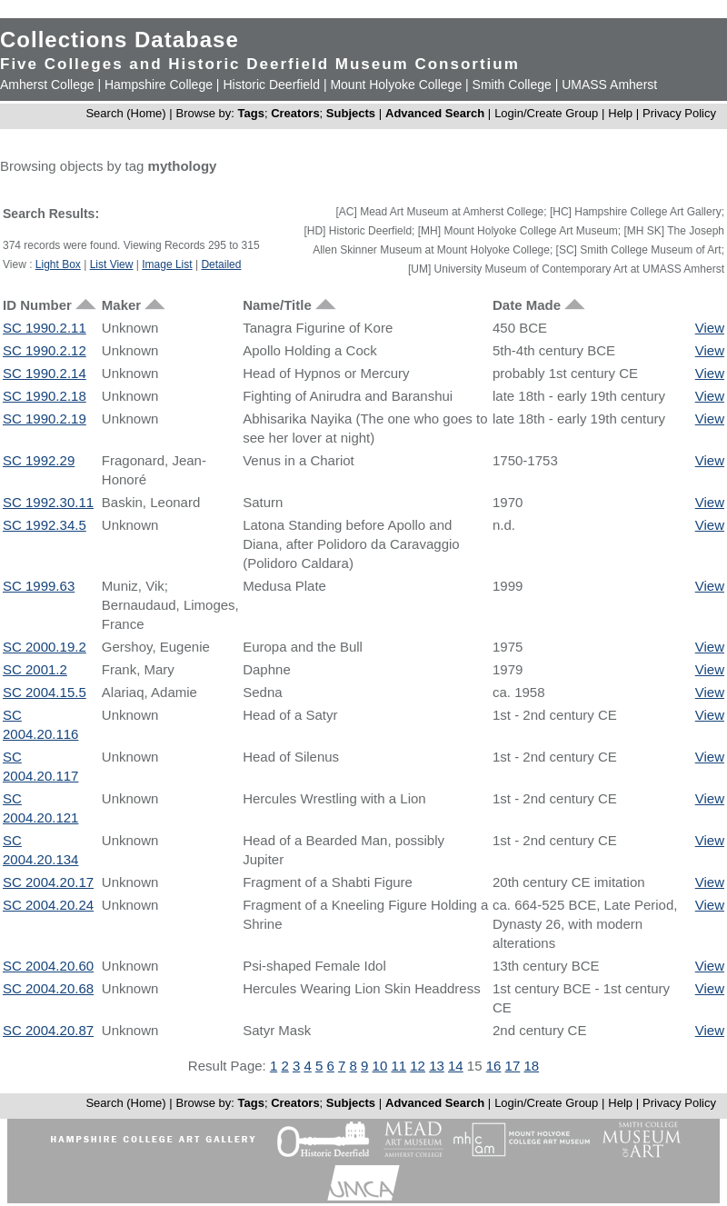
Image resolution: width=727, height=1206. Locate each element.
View (709, 327)
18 (531, 1065)
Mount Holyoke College (396, 84)
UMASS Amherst (609, 84)
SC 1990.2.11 (44, 327)
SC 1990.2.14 (44, 373)
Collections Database (119, 39)
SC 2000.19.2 (44, 646)
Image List (167, 264)
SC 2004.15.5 (44, 692)
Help (620, 113)
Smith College (512, 84)
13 (436, 1065)
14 (455, 1065)
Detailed (221, 264)
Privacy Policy (679, 113)
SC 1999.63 (39, 585)
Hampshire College (159, 84)
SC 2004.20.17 (48, 882)
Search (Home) (125, 113)
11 (398, 1065)
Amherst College (47, 84)
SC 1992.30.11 (48, 502)
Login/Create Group (548, 113)
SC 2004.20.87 (48, 1030)
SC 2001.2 (35, 669)
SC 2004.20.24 (48, 904)
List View (112, 264)
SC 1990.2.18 (44, 396)
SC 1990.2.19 (44, 418)
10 (380, 1065)
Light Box (58, 264)
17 (513, 1065)
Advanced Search (434, 113)
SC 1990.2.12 (44, 350)
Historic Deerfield (271, 84)
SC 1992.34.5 (44, 525)
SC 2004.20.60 (48, 965)
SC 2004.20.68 (48, 988)
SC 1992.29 (39, 460)
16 (494, 1065)
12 (417, 1065)
